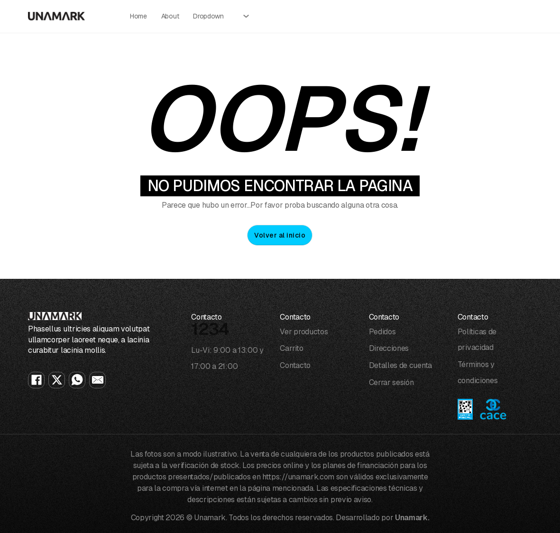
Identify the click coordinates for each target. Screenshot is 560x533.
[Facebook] (36, 380)
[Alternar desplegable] (246, 16)
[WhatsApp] (77, 380)
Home (138, 16)
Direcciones (389, 348)
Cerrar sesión (391, 382)
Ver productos (304, 332)
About (170, 16)
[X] (56, 380)
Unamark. (412, 518)
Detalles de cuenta (400, 365)
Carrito (291, 348)
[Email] (97, 380)
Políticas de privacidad (477, 340)
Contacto (295, 365)
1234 (210, 329)
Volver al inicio (279, 235)
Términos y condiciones (477, 372)
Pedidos (382, 332)
